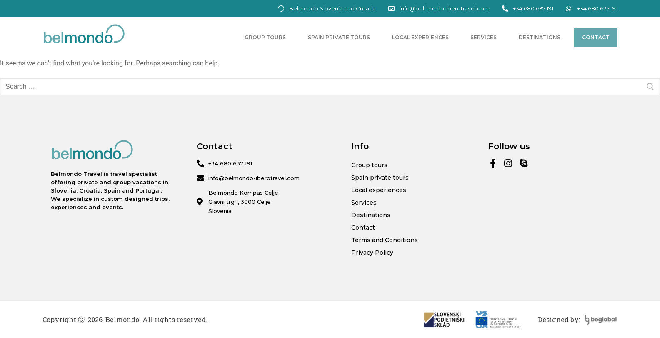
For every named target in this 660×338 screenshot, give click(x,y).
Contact (596, 37)
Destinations (539, 37)
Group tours (265, 37)
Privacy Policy (372, 252)
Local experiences (420, 37)
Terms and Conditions (384, 240)
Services (483, 37)
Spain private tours (339, 37)
